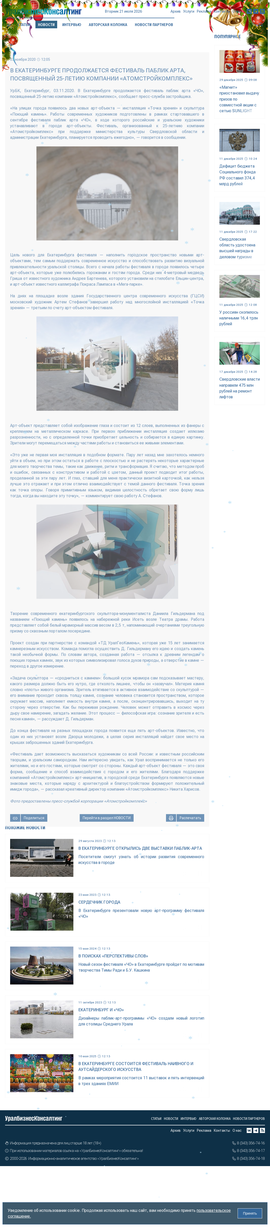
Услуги (188, 13)
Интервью (72, 24)
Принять (250, 1213)
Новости (171, 1119)
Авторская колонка (215, 1119)
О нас (237, 12)
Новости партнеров (249, 1119)
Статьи (24, 25)
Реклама (204, 13)
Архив (176, 14)
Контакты (222, 13)
